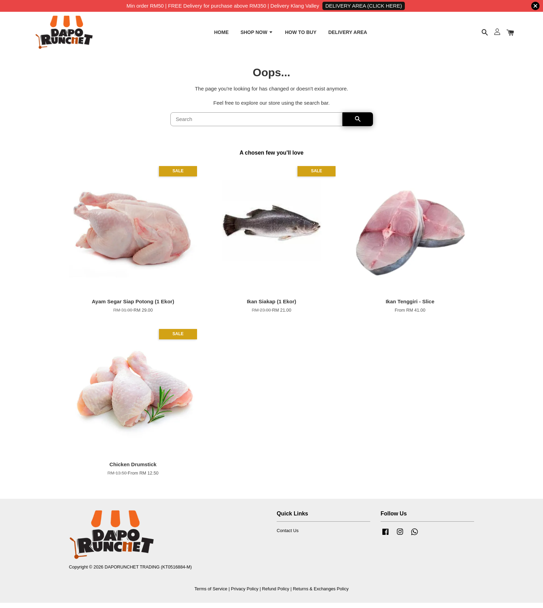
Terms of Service (210, 593)
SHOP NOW (256, 34)
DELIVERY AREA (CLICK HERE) (363, 6)
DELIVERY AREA (347, 34)
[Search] (256, 124)
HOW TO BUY (301, 34)
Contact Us (288, 535)
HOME (221, 34)
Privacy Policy (244, 593)
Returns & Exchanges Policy (321, 593)
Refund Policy (276, 593)
